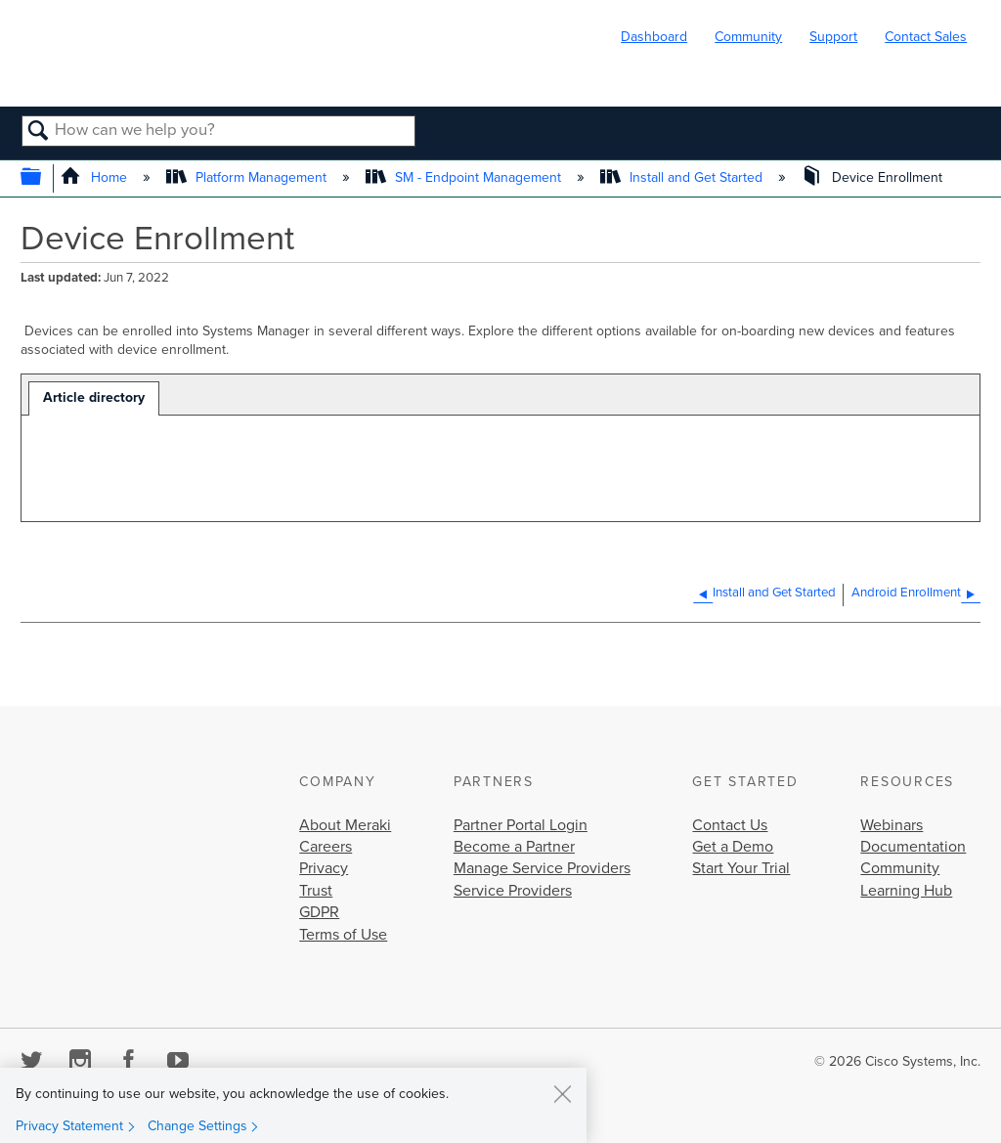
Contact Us (729, 825)
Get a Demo (732, 847)
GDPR (319, 912)
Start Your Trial (741, 868)
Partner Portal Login (521, 825)
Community (748, 36)
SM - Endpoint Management (465, 177)
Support (833, 36)
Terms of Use (343, 935)
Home (95, 177)
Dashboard (654, 36)
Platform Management (248, 177)
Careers (325, 847)
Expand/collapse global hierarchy (43, 178)
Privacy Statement (69, 1126)
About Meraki (345, 825)
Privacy (323, 868)
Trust (315, 891)
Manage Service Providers (542, 868)
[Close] (562, 1093)
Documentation (913, 847)
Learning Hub (906, 891)
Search (39, 132)
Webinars (891, 825)
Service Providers (513, 891)
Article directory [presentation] (94, 397)
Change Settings (197, 1126)
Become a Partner (514, 847)
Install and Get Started (683, 177)
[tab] (93, 398)
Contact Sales (926, 36)
